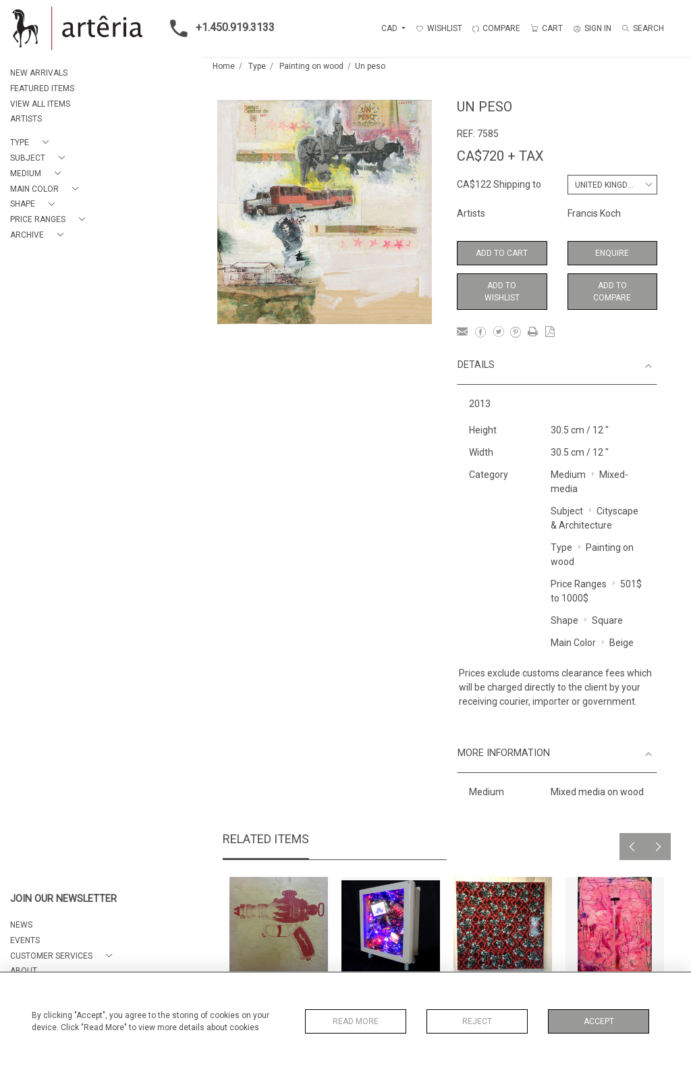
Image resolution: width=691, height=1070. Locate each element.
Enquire (612, 253)
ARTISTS (26, 119)
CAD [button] (390, 28)
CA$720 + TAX (500, 156)
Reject (477, 1021)
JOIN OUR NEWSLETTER (63, 899)
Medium (568, 474)
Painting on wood (311, 66)
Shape (564, 620)
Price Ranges (579, 584)
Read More (356, 1021)
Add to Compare (612, 291)
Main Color (573, 642)
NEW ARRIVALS (38, 73)
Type (257, 66)
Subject (567, 511)
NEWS (21, 925)
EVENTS (25, 940)
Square (607, 620)
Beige (621, 642)
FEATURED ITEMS (42, 88)
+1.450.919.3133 (218, 28)
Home (224, 66)
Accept (599, 1021)
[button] (32, 143)
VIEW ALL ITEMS (40, 104)
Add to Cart (502, 253)
